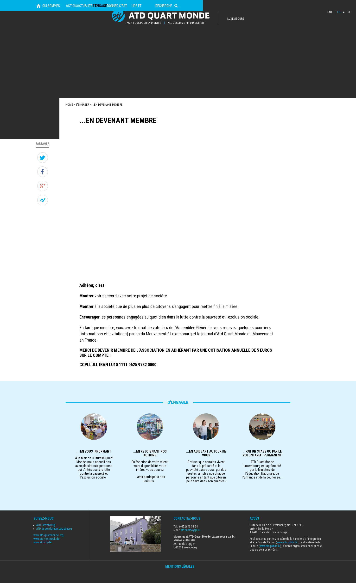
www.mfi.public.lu (287, 553)
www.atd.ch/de (42, 553)
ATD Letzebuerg (45, 536)
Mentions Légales (179, 577)
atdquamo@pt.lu (190, 540)
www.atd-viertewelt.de (46, 549)
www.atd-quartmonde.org (48, 546)
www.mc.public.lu (270, 556)
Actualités (137, 41)
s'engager (173, 41)
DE (349, 12)
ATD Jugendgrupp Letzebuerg (54, 539)
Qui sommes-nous (66, 41)
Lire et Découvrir (260, 41)
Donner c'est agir (214, 41)
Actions (104, 41)
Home (38, 41)
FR (338, 12)
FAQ (329, 12)
